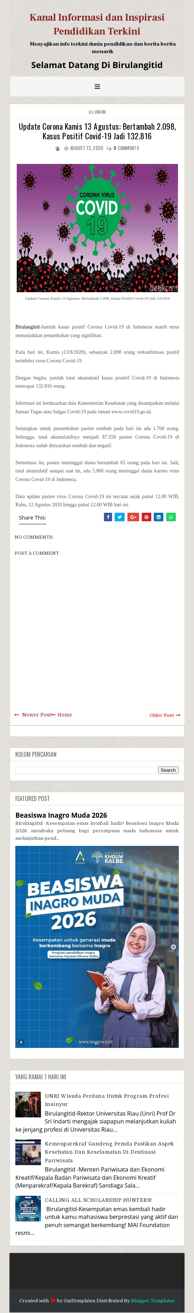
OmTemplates (79, 1300)
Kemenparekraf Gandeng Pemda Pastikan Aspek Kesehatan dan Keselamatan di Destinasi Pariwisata (109, 1152)
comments (126, 147)
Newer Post (36, 715)
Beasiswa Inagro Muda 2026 (61, 815)
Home (64, 715)
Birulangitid (27, 327)
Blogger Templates (153, 1300)
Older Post (162, 715)
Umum (100, 112)
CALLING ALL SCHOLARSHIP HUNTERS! (98, 1200)
